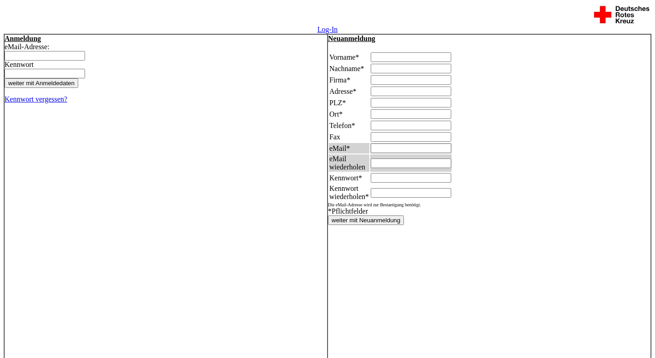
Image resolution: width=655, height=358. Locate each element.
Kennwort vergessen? (36, 99)
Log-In (327, 29)
